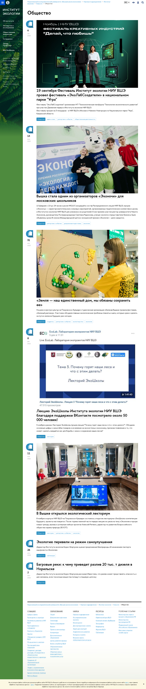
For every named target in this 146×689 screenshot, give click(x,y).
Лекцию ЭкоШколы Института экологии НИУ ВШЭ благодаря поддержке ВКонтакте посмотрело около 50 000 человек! (81, 415)
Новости (116, 605)
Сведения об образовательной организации (33, 662)
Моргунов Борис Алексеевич (10, 59)
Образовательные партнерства (56, 648)
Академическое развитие (81, 632)
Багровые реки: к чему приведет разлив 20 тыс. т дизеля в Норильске (84, 566)
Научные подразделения (88, 605)
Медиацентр (100, 626)
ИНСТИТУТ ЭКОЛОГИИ (11, 12)
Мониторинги (77, 623)
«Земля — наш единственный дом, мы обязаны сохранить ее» (83, 302)
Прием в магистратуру (57, 629)
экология (86, 223)
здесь (127, 682)
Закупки (29, 634)
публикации (51, 556)
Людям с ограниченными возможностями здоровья (36, 669)
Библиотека (100, 614)
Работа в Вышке (32, 676)
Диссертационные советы (82, 626)
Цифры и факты (32, 614)
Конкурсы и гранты (79, 635)
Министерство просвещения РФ (124, 621)
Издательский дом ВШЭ (103, 617)
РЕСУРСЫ (100, 611)
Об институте (8, 21)
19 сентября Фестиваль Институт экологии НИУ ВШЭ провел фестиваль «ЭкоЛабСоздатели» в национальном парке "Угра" (82, 95)
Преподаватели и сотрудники (33, 627)
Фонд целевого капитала (35, 642)
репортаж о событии (65, 119)
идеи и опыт (51, 119)
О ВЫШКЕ (31, 611)
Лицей (52, 614)
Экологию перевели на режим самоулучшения (74, 541)
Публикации (100, 632)
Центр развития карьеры (58, 641)
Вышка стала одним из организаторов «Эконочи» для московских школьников (80, 198)
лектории (50, 436)
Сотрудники (7, 39)
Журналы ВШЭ (101, 629)
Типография (100, 624)
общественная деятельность (85, 119)
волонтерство (78, 322)
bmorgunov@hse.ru (9, 64)
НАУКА (76, 611)
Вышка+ (52, 626)
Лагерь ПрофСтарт (7, 44)
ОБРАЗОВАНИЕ (56, 611)
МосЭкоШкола (8, 50)
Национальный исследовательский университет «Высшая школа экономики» (52, 605)
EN (128, 2)
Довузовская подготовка (58, 617)
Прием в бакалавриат (57, 624)
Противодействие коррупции (33, 646)
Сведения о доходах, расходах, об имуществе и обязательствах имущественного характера (36, 653)
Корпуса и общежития (34, 631)
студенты (50, 322)
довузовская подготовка (72, 223)
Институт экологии (105, 605)
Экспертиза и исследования (8, 27)
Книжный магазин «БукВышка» (105, 621)
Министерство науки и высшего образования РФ (127, 616)
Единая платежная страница (36, 673)
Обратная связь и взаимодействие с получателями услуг (56, 654)
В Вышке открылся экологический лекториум (73, 513)
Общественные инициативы (9, 33)
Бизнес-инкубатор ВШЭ (58, 644)
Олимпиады (54, 621)
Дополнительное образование (56, 636)
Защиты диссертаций (80, 629)
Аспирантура (54, 632)
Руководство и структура (35, 617)
